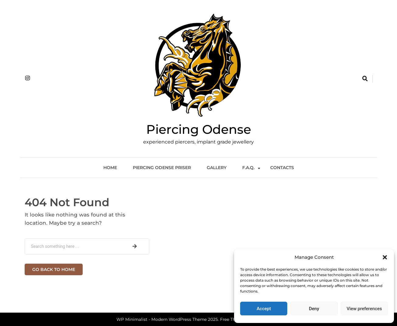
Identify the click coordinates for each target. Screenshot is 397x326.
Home (110, 167)
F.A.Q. (248, 167)
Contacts (282, 167)
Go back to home (53, 269)
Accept (264, 308)
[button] (385, 257)
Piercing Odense (198, 129)
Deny (314, 308)
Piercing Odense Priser (162, 167)
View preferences (364, 308)
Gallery (216, 167)
